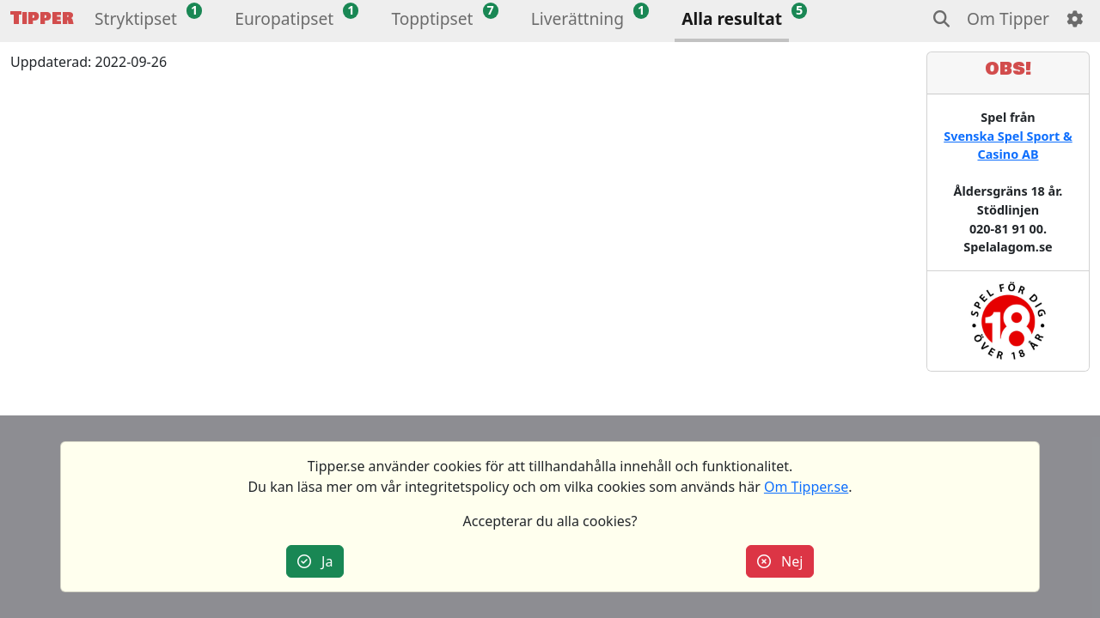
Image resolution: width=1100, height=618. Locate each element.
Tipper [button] (42, 18)
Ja (315, 561)
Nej (780, 561)
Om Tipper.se (806, 486)
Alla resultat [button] (731, 18)
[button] (136, 21)
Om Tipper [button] (1008, 18)
